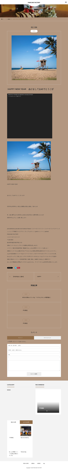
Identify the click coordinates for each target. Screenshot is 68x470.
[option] (48, 402)
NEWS (34, 31)
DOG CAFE (26, 463)
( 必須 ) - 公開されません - (15, 350)
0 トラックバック (47, 337)
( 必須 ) (14, 345)
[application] (29, 116)
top (44, 463)
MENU (32, 463)
